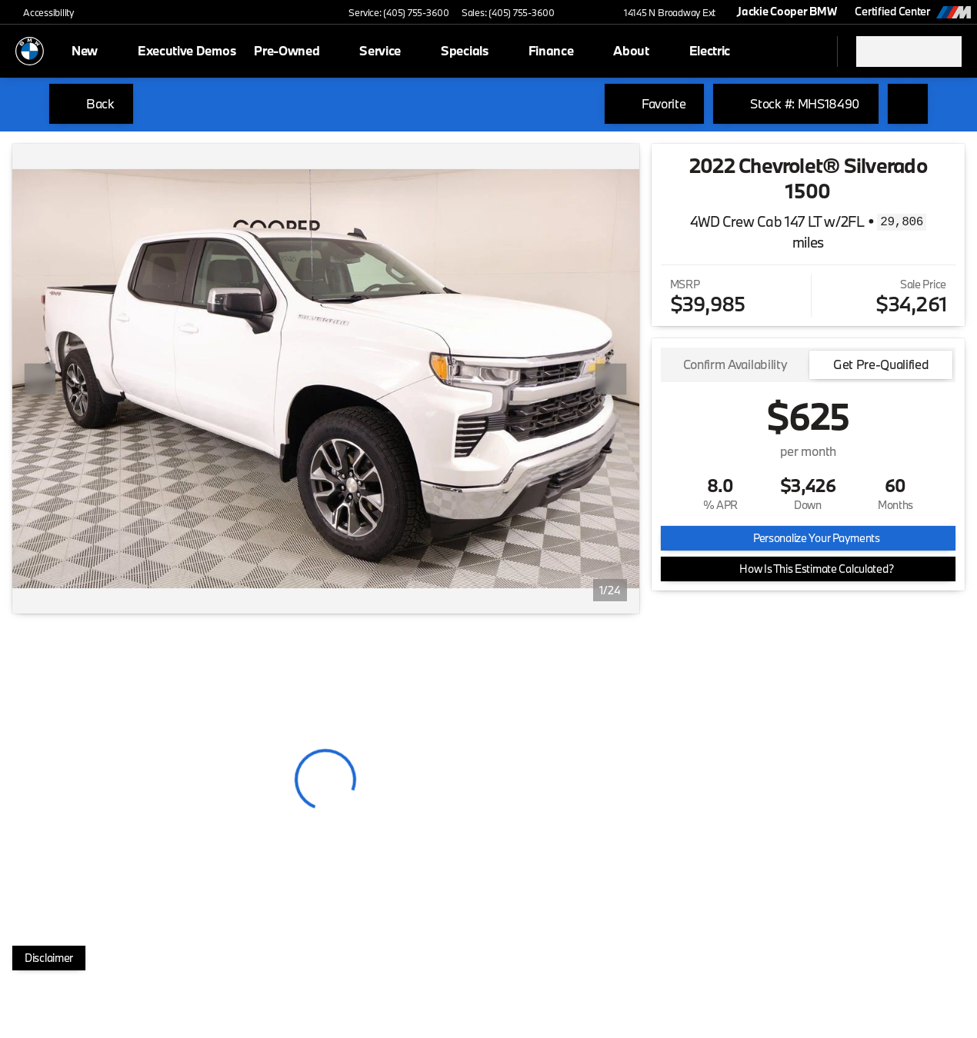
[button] (588, 12)
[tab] (735, 365)
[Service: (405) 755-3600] (398, 12)
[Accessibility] (41, 12)
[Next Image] (610, 379)
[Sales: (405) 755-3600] (508, 12)
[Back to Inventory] (91, 104)
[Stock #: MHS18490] (796, 104)
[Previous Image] (40, 379)
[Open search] (806, 51)
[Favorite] (654, 104)
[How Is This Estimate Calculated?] (808, 569)
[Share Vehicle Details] (908, 104)
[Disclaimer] (48, 958)
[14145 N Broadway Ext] (663, 12)
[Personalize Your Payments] (808, 538)
